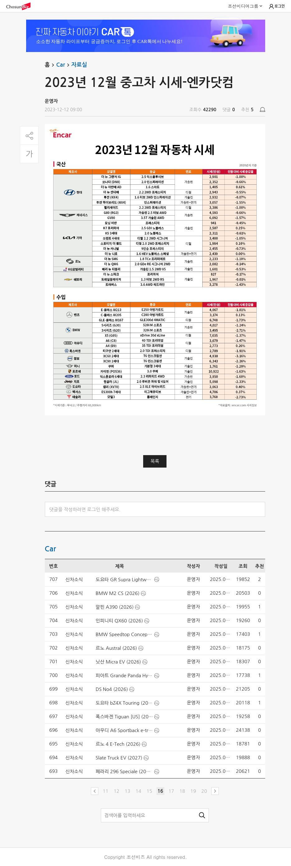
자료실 (79, 65)
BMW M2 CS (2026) (117, 593)
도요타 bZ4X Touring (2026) (124, 703)
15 (149, 791)
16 (160, 791)
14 (138, 791)
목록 (154, 461)
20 (204, 791)
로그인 (276, 6)
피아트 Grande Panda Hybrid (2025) (124, 675)
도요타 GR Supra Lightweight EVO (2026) (124, 579)
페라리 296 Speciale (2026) (124, 771)
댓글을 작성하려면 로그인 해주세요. (85, 509)
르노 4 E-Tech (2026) (118, 744)
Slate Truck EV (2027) (119, 757)
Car (63, 65)
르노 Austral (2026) (116, 648)
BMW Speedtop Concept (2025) (124, 634)
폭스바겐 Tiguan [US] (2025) (124, 716)
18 (182, 791)
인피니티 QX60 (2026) (119, 620)
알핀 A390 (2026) (115, 607)
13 (127, 791)
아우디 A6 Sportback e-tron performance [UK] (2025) (124, 730)
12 (116, 791)
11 (105, 791)
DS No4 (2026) (112, 689)
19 (193, 791)
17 (171, 791)
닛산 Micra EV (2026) (118, 661)
